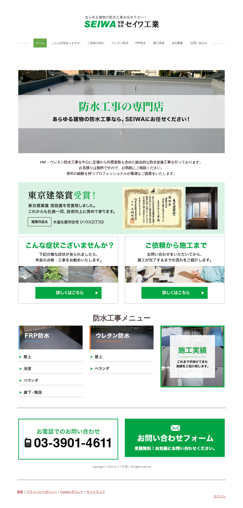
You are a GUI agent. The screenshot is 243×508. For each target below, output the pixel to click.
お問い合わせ (198, 43)
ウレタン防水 (119, 43)
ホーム (40, 43)
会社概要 (177, 43)
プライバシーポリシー (41, 491)
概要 (20, 491)
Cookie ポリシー (71, 491)
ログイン (220, 496)
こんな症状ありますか (65, 43)
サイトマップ (95, 491)
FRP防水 (141, 43)
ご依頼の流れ (95, 43)
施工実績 (158, 43)
